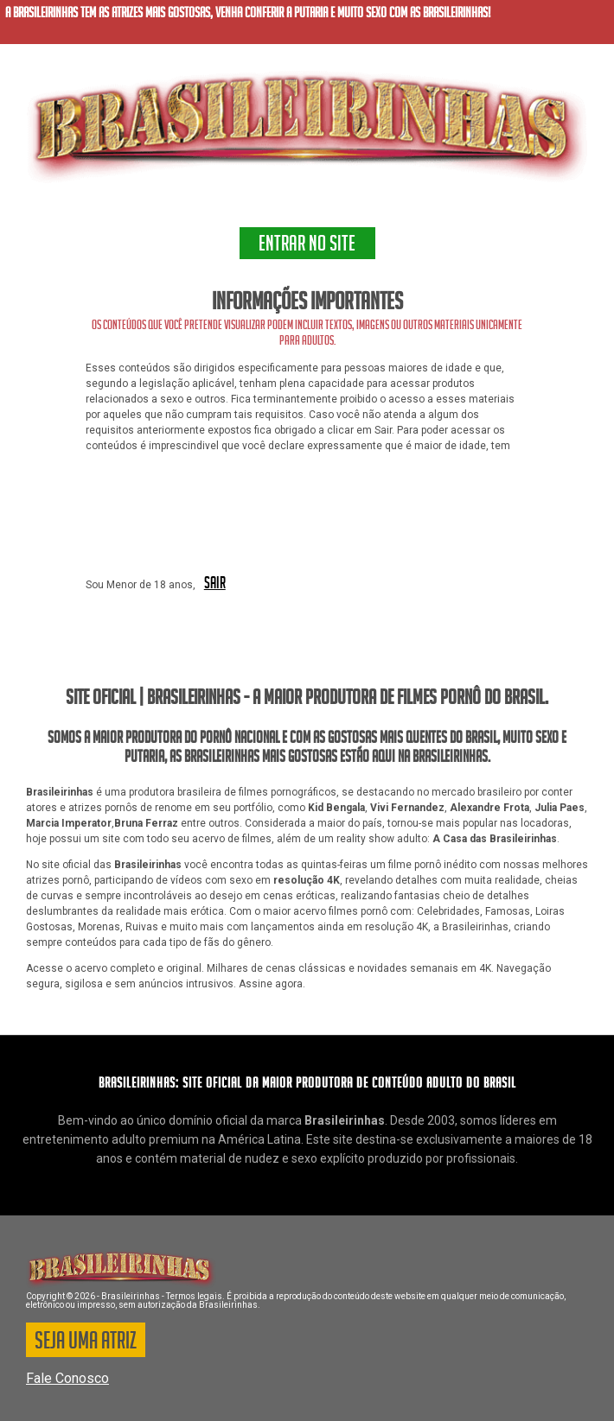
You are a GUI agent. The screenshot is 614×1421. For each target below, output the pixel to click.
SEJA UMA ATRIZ (86, 1343)
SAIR (215, 584)
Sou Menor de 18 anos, (140, 585)
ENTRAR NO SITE (307, 246)
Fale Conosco (67, 1378)
